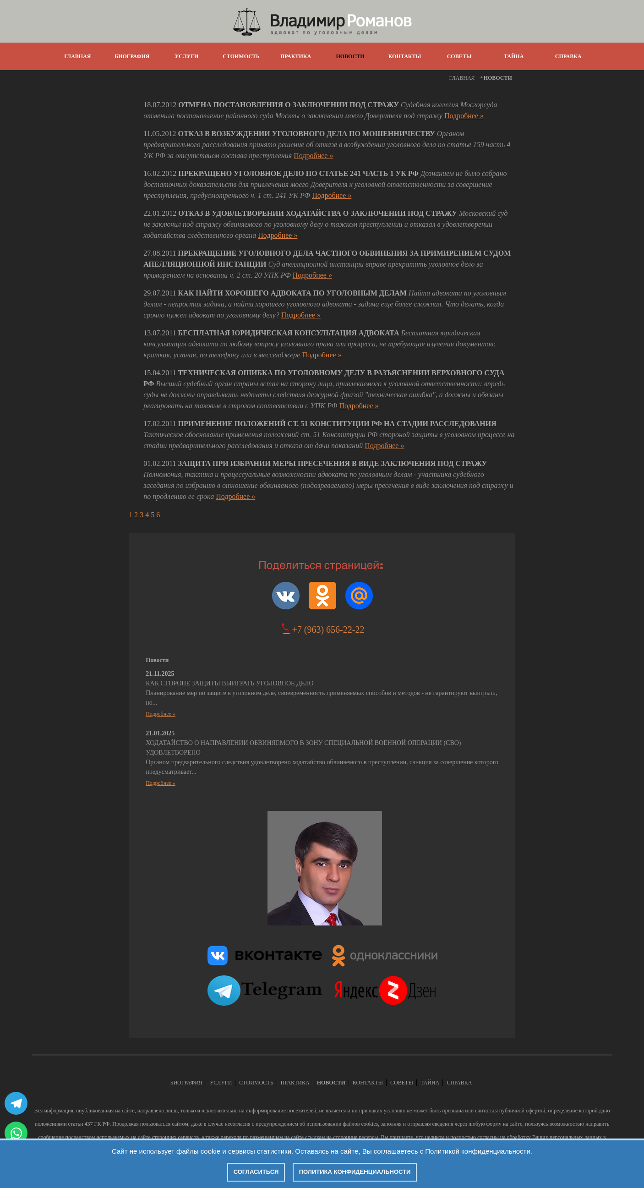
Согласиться (256, 1171)
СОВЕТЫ (459, 56)
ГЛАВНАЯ (77, 56)
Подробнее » (464, 116)
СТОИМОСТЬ (241, 56)
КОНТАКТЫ (404, 56)
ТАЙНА (514, 56)
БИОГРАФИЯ (132, 56)
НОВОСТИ (350, 56)
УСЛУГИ (186, 56)
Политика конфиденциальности (355, 1171)
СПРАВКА (568, 56)
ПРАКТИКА (295, 56)
